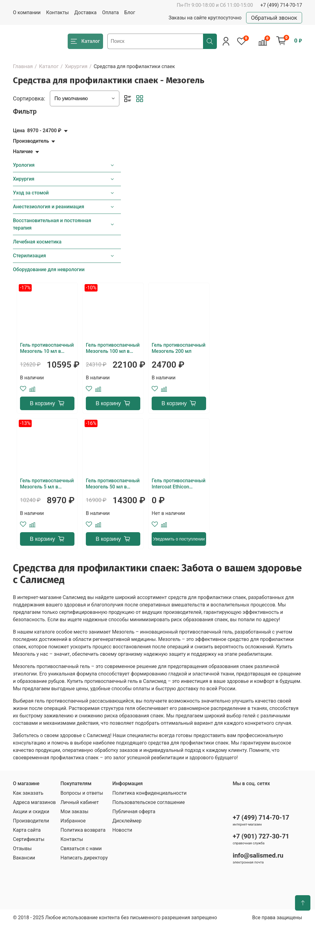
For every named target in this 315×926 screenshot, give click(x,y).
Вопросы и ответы (81, 793)
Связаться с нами (81, 848)
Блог (129, 12)
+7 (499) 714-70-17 (281, 5)
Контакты (57, 12)
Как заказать (28, 793)
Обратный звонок (274, 17)
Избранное (73, 821)
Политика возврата (83, 830)
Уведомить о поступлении (179, 538)
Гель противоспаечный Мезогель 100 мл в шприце (113, 348)
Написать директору (84, 858)
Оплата (110, 12)
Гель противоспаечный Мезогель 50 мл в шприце (113, 484)
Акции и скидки (31, 811)
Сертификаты (28, 839)
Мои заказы (74, 811)
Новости (122, 830)
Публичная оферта (133, 811)
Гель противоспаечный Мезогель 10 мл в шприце (47, 348)
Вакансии (24, 858)
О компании (27, 12)
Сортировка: (29, 98)
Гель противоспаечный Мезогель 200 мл (178, 348)
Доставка (85, 12)
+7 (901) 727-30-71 (261, 836)
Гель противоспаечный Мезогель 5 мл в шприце (47, 484)
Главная (23, 66)
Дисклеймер (127, 821)
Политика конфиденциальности (149, 793)
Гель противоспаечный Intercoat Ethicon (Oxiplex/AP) (178, 484)
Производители (31, 821)
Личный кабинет (79, 802)
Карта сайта (27, 830)
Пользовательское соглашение (148, 802)
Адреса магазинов (34, 802)
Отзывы (22, 848)
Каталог (49, 66)
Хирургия (76, 66)
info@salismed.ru (258, 855)
